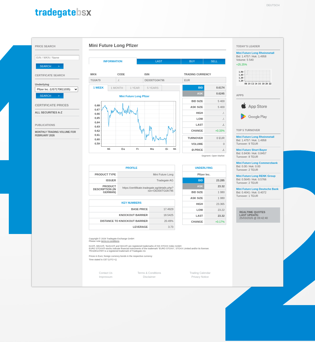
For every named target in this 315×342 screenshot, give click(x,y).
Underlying (42, 84)
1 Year (135, 87)
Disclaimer (149, 276)
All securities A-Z (48, 112)
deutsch (273, 5)
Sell (214, 61)
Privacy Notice (200, 276)
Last (159, 61)
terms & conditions (110, 241)
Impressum (105, 276)
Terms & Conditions (149, 272)
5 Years (152, 87)
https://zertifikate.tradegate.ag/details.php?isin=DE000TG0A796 (147, 189)
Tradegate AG (165, 180)
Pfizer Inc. (203, 174)
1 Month (117, 87)
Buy (192, 61)
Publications (45, 125)
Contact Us (105, 272)
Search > (50, 66)
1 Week (98, 87)
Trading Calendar (200, 272)
